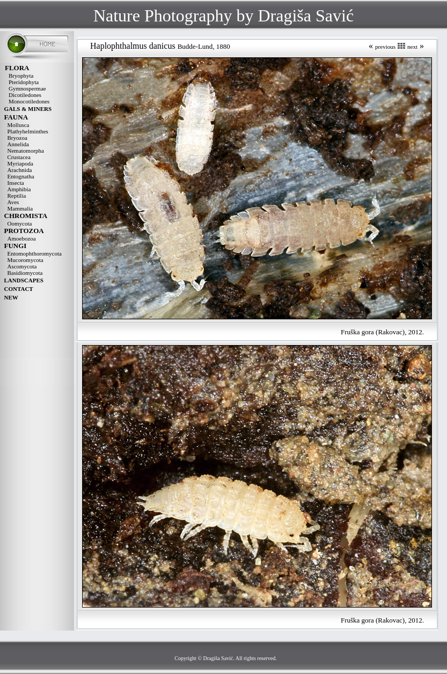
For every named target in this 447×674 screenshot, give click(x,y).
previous (385, 46)
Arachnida (20, 170)
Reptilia (17, 195)
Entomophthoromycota (35, 253)
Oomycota (20, 223)
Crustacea (19, 157)
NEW (11, 297)
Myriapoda (20, 163)
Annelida (18, 144)
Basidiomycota (25, 272)
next (412, 46)
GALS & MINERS (28, 109)
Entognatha (21, 176)
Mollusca (19, 125)
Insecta (16, 182)
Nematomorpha (26, 150)
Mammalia (20, 208)
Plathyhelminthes (28, 131)
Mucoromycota (25, 260)
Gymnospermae (27, 88)
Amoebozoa (22, 238)
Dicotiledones (25, 95)
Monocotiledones (29, 101)
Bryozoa (17, 137)
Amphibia (19, 189)
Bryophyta (21, 75)
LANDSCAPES (23, 280)
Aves (13, 202)
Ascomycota (22, 266)
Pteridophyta (24, 82)
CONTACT (18, 289)
